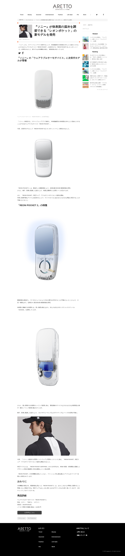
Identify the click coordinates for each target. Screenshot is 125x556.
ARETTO (21, 19)
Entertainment (50, 14)
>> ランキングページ (102, 89)
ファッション (21, 518)
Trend (21, 14)
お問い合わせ (81, 532)
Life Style (69, 14)
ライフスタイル (29, 20)
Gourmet (38, 14)
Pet (78, 14)
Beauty (30, 14)
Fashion (60, 14)
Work (84, 14)
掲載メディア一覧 (82, 535)
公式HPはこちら (29, 512)
